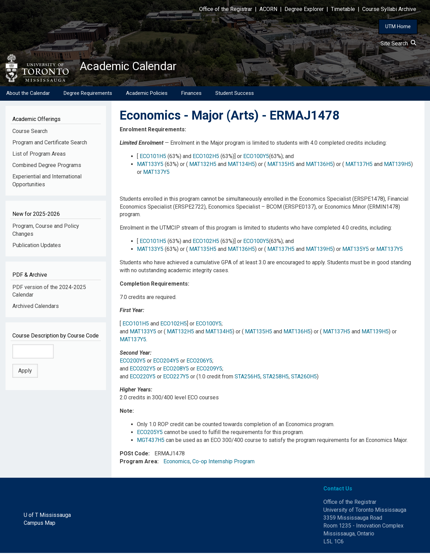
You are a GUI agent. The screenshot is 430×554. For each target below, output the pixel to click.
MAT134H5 (241, 165)
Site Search (398, 43)
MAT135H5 (280, 165)
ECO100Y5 (256, 157)
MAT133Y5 (150, 165)
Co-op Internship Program (223, 462)
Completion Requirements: (154, 285)
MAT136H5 (319, 165)
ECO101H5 (153, 157)
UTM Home (398, 26)
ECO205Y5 (150, 433)
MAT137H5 (359, 165)
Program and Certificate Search (49, 144)
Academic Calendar (133, 67)
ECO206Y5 (199, 362)
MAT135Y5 (355, 250)
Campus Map (39, 524)
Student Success (234, 94)
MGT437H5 (150, 441)
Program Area (138, 462)
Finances (191, 94)
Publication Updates (36, 246)
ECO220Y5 (142, 377)
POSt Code (134, 455)
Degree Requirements (88, 94)
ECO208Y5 (176, 370)
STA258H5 (276, 377)
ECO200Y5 (133, 362)
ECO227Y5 (176, 377)
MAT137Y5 (156, 173)
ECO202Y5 (142, 370)
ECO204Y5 (166, 362)
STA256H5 (247, 377)
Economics (176, 462)
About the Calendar (28, 94)
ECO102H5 (206, 157)
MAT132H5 (202, 165)
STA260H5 (304, 377)
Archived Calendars (35, 307)
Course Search (29, 132)
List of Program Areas (39, 155)
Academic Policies (147, 94)
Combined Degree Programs (46, 166)
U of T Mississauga (47, 516)
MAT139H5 (397, 165)
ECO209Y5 (209, 370)
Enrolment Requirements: (153, 131)
